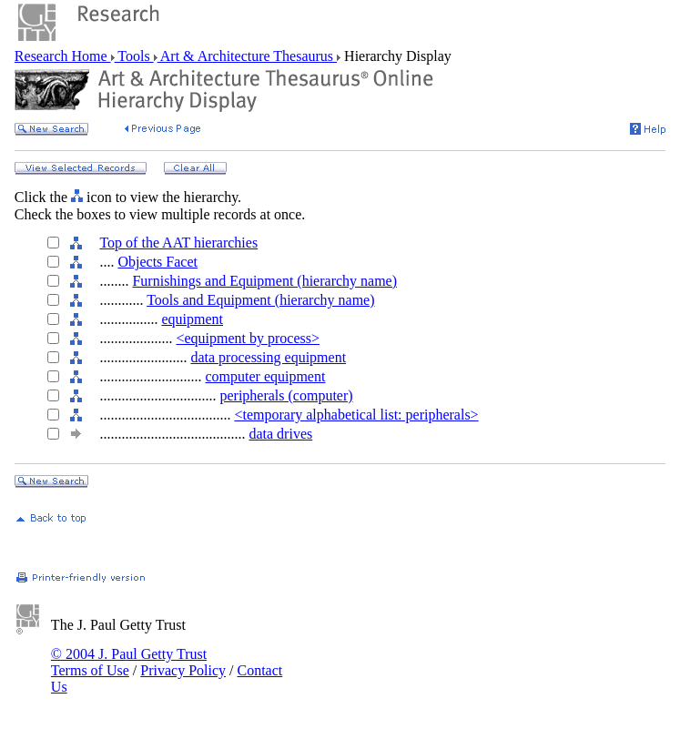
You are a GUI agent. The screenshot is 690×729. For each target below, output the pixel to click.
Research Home (63, 56)
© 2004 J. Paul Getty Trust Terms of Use (129, 662)
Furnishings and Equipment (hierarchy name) (264, 281)
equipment (192, 319)
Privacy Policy (183, 670)
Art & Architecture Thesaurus (247, 56)
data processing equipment (268, 357)
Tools (134, 56)
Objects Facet (157, 261)
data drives (280, 433)
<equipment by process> (248, 338)
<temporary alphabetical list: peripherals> (356, 414)
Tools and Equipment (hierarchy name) (260, 300)
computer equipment (265, 376)
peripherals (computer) (285, 395)
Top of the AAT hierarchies (178, 242)
